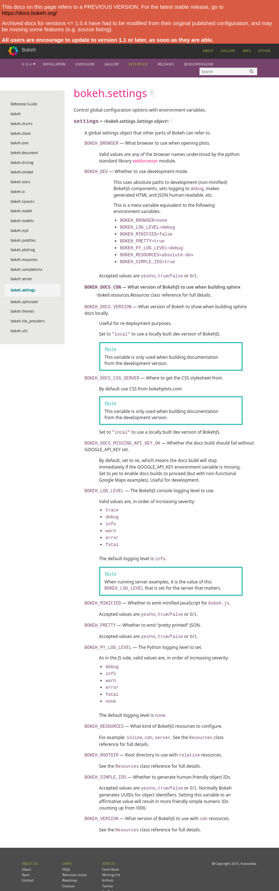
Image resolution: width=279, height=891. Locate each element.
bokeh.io (18, 191)
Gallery (228, 50)
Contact (28, 863)
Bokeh (29, 50)
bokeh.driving (22, 162)
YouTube (108, 874)
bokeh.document (24, 152)
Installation (54, 64)
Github (264, 50)
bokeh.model (21, 210)
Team (26, 858)
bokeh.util (19, 330)
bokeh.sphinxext (24, 301)
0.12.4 (26, 64)
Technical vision (74, 858)
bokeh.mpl (19, 230)
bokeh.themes (22, 311)
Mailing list (111, 858)
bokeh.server (21, 278)
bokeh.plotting (23, 249)
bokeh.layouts (22, 201)
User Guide (85, 64)
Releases (166, 64)
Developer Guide (199, 64)
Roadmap (69, 863)
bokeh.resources (24, 259)
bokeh (16, 113)
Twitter (107, 869)
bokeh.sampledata (26, 269)
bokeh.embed (22, 171)
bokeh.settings (23, 290)
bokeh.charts (21, 123)
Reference (138, 64)
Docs (247, 50)
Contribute (110, 852)
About (208, 50)
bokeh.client (21, 133)
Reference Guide (24, 104)
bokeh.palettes (23, 240)
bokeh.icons (20, 181)
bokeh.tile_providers (28, 321)
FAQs (66, 852)
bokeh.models (22, 220)
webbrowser (145, 160)
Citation (68, 869)
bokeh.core (19, 142)
